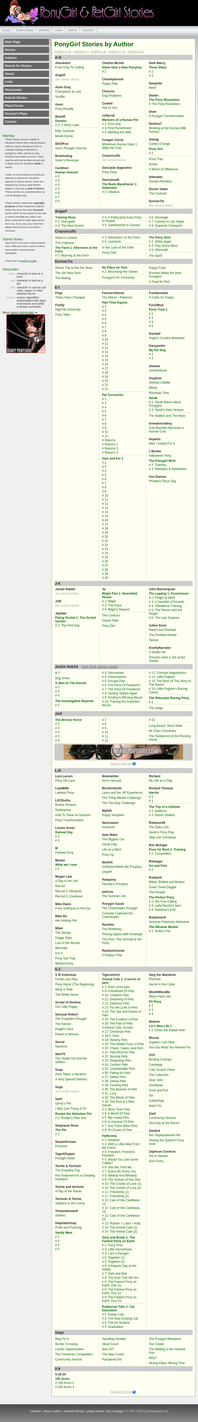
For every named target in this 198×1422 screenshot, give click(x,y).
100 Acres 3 (66, 1387)
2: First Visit (113, 124)
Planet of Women (67, 1034)
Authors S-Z (136, 52)
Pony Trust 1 (158, 309)
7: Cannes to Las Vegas (167, 221)
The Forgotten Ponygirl (71, 1019)
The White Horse (66, 994)
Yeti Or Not (109, 108)
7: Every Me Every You (120, 1171)
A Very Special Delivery (71, 1079)
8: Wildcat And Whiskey (121, 1175)
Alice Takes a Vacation (70, 1074)
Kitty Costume (65, 131)
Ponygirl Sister (65, 1158)
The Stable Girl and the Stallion (71, 1060)
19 (106, 376)
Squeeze (61, 1046)
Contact (10, 121)
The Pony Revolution (164, 100)
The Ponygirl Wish (162, 461)
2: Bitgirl (110, 601)
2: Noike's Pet (160, 931)
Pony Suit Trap (65, 958)
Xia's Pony (156, 1161)
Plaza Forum (14, 106)
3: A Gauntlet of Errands (167, 602)
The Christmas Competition (74, 1354)
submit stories (74, 1411)
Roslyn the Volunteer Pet (73, 1114)
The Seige (156, 708)
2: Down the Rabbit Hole (168, 1030)
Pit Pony (155, 1001)
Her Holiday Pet (66, 920)
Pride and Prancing (68, 1227)
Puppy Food (157, 268)
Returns (110, 440)
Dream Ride (110, 620)
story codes (52, 1411)
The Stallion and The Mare (167, 416)
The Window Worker (163, 927)
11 (106, 344)
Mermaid (61, 948)
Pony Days (109, 172)
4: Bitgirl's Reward (117, 609)
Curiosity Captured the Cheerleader (117, 915)
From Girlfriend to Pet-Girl (72, 908)
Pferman (154, 979)
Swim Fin (155, 1106)
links (58, 30)
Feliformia (109, 1136)
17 (106, 368)
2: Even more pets (117, 987)
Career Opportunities (69, 1349)
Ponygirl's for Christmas (118, 277)
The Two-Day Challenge (118, 803)
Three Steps (158, 67)
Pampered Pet (112, 1359)
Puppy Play (110, 83)
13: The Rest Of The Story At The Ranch (170, 682)
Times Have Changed (70, 297)
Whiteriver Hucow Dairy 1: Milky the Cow (120, 146)
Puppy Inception (113, 815)
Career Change (159, 144)
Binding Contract (160, 1059)
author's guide (28, 260)
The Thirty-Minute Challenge (121, 798)
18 (106, 372)
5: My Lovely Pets (117, 1117)
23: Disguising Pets (118, 1060)
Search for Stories (18, 66)
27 (106, 565)
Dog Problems (112, 96)
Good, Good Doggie (162, 887)
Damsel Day (64, 832)
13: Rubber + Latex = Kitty (123, 1223)
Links (9, 82)
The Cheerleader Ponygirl (119, 908)
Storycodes (13, 90)
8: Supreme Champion (166, 225)
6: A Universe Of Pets (119, 1122)
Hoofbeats (156, 1085)
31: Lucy (110, 1093)
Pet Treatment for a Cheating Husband (75, 1177)
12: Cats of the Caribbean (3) (121, 1209)
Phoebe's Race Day (162, 481)
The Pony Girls (160, 237)
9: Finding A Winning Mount (123, 697)
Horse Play (109, 844)
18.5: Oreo (112, 1036)
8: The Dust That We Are (121, 1277)
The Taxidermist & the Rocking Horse (170, 737)
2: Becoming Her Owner (121, 271)
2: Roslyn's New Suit (72, 1118)
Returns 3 (111, 448)
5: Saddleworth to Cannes (122, 225)
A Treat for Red (159, 282)
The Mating (63, 278)
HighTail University (68, 309)
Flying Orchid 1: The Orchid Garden (75, 619)
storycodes (24, 30)
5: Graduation (114, 1327)
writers (44, 30)
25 (106, 557)
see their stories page (99, 667)
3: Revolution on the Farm (122, 237)
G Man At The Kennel (70, 683)
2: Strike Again (161, 241)
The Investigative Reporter (74, 701)
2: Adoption (112, 1140)
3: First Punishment (118, 128)
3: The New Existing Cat (121, 1318)
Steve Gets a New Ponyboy (122, 67)
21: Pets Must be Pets (120, 1052)
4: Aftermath (159, 250)
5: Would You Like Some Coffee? (120, 1161)
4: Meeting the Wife (118, 132)
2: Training (158, 465)
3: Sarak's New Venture (167, 410)
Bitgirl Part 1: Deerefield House (119, 595)
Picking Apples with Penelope (122, 934)
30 (106, 578)
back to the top (121, 763)
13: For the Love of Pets (121, 1007)
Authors (11, 58)
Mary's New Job (160, 996)
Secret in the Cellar (162, 984)
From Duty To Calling (69, 67)
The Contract (158, 193)
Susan (153, 164)
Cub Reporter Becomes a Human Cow (166, 429)
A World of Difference (163, 169)
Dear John (156, 1080)
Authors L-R (117, 52)
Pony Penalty (64, 109)
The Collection (159, 1075)
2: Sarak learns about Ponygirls (165, 404)
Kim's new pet (111, 780)
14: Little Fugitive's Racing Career (168, 690)
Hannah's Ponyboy (115, 884)
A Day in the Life (66, 881)
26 (106, 561)
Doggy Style (63, 938)
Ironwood (108, 827)
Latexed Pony (64, 792)
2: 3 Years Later (68, 125)
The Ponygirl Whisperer (165, 1339)
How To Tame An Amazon (72, 815)
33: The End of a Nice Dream (118, 1103)
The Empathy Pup (67, 1170)
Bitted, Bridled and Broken (167, 882)
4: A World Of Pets (117, 1113)
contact (88, 30)
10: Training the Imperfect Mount (121, 703)
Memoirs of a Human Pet (120, 120)
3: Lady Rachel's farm (166, 905)
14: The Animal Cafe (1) (121, 1227)
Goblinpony (63, 810)
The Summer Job (114, 896)
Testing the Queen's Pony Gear (166, 1142)
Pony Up (108, 854)
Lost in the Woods (67, 943)
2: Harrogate (66, 221)
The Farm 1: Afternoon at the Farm (76, 249)
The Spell (155, 256)
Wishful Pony (64, 963)
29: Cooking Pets (116, 1085)
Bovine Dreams (65, 805)
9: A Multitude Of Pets (119, 991)
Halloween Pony (160, 455)
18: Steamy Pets (116, 1040)
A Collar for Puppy (161, 297)
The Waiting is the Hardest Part (167, 1351)
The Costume (64, 243)
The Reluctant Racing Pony (169, 698)
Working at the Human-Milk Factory (167, 130)
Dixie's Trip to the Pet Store (74, 268)
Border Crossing (66, 1344)
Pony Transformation (69, 820)
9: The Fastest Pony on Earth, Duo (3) (119, 1299)
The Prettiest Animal (162, 635)
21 (106, 385)
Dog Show (62, 678)
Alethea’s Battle (159, 382)
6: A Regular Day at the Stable (119, 1267)
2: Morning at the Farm (73, 255)
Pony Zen (108, 626)
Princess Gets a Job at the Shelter (167, 659)
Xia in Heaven (158, 1156)
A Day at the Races (68, 1191)
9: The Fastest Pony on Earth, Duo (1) (119, 1283)
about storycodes (22, 312)
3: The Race (113, 605)
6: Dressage (159, 217)
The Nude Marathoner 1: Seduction (119, 186)
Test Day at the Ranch (164, 1123)
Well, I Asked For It (162, 443)
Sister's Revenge (66, 160)
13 (106, 352)
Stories (10, 50)
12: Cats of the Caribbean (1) (121, 1202)
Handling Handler (114, 1339)
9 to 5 (59, 953)
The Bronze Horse (68, 720)
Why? (153, 1358)
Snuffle (60, 97)
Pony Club (109, 252)
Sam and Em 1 (112, 458)
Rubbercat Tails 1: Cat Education (118, 1308)
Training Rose (65, 217)
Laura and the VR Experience (122, 792)
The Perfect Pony (161, 897)
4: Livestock (113, 241)
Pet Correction (112, 395)
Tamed (153, 640)
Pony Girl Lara (65, 780)
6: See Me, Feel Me (118, 1167)
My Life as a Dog (160, 780)
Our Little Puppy (66, 1007)
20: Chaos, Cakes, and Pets (124, 1048)
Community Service (162, 1118)
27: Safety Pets (115, 1077)
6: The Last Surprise (165, 618)
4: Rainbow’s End (163, 910)
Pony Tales (62, 314)
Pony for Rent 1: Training (167, 849)
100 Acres (62, 1379)
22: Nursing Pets (116, 1056)
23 (106, 549)
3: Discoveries (114, 673)
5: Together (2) (115, 1262)
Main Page (12, 42)
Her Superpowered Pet (164, 1135)
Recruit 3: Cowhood (68, 896)
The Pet (60, 1130)
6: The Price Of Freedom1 (123, 685)
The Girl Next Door (68, 273)
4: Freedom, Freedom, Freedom (118, 1153)
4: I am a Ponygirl (117, 1253)
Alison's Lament (66, 238)
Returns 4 (111, 452)
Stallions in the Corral (70, 1203)
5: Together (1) (115, 1257)
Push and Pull (158, 1090)
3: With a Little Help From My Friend (120, 1146)
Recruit (60, 886)
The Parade (157, 892)
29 (106, 574)
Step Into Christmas (162, 837)
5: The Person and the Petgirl (165, 611)
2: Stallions (159, 811)
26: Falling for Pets (117, 1073)
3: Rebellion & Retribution (168, 469)
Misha (153, 388)
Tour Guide (156, 1344)
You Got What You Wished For (170, 1047)
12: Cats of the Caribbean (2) (121, 1217)
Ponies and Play (66, 979)
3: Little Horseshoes (118, 1249)
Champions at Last (68, 91)
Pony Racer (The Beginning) (74, 984)
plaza (6, 30)
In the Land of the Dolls (118, 247)
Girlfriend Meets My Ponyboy (122, 867)
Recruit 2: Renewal (68, 891)
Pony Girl (155, 149)
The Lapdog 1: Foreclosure (168, 593)
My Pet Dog (157, 350)
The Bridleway (112, 929)
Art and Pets (158, 866)
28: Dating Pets (115, 1081)
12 (106, 348)
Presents (61, 1146)
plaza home (95, 1411)
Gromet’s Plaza (16, 114)
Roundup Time (159, 393)
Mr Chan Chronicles (162, 731)
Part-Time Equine (114, 302)
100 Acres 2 (66, 1383)
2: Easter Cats (114, 1314)
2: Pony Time (114, 1245)
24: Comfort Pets (116, 1064)
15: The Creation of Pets (121, 1019)
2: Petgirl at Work (163, 597)
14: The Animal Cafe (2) (121, 1231)
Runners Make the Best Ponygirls (165, 274)
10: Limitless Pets (117, 995)
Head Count (110, 1344)
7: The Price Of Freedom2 (123, 689)
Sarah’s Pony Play (161, 832)
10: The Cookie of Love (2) (123, 1188)
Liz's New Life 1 (160, 1026)
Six (151, 1095)
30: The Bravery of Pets (121, 1089)
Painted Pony (64, 852)
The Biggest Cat (113, 839)
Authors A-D (62, 52)
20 (106, 381)
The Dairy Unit (159, 827)
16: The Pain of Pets (119, 1023)
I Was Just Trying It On (70, 1108)
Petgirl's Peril (64, 1029)
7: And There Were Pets (121, 1126)
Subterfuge (156, 1100)
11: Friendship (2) (117, 1196)
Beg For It (62, 1339)
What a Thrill (63, 989)
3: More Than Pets (117, 1109)
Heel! (152, 88)
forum (72, 30)
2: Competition (161, 853)
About (9, 74)
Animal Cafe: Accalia (118, 1027)
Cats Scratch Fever (162, 1070)
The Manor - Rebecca (117, 297)
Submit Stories (16, 98)
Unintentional (158, 370)
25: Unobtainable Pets (120, 1069)
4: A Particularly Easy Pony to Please (122, 219)
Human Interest (66, 172)
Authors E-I (81, 52)
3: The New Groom (71, 225)
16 (106, 364)
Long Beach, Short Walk (165, 726)
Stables (60, 1215)
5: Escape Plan (115, 681)
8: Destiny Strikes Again (121, 693)
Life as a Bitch (111, 849)
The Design (63, 932)
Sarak (153, 398)
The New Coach (113, 1354)
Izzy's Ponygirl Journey (71, 148)
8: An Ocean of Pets (118, 1130)
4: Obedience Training (166, 606)
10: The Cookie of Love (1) (123, 1184)
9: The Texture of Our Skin (123, 1179)
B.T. (58, 673)
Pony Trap (156, 159)
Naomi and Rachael (162, 630)
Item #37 (108, 1349)
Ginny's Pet (63, 1103)
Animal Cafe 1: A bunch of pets (121, 981)
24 (106, 553)
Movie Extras (64, 136)
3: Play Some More (164, 246)
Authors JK (98, 52)
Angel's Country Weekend (166, 338)
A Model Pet (157, 652)
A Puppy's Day (112, 955)
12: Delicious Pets (117, 1003)
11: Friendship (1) (117, 1192)
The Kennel (63, 1024)
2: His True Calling (164, 901)
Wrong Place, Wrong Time (167, 1363)
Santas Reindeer (160, 181)
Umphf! (107, 872)
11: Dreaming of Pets (119, 999)
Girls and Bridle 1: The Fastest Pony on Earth (118, 1239)
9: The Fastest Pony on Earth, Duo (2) (119, 1291)
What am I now (66, 865)
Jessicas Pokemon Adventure (169, 922)
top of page (114, 1411)
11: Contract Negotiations (168, 673)
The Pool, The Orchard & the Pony (122, 941)
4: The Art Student (117, 1322)
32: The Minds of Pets (120, 1097)
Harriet (154, 792)
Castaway (155, 1064)
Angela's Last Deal (162, 1042)
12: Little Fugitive (163, 677)
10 (106, 339)
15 (106, 360)
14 (106, 356)
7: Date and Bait (116, 1273)
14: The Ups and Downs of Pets (121, 1013)
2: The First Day (69, 625)
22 (106, 389)
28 (106, 569)
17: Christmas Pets (118, 1032)
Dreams (61, 121)
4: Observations (115, 677)
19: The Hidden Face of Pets (124, 1044)
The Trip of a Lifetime (164, 807)
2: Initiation (112, 192)
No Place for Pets (115, 267)
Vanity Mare (63, 1232)
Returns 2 (111, 444)
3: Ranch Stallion (163, 815)
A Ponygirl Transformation (166, 116)
